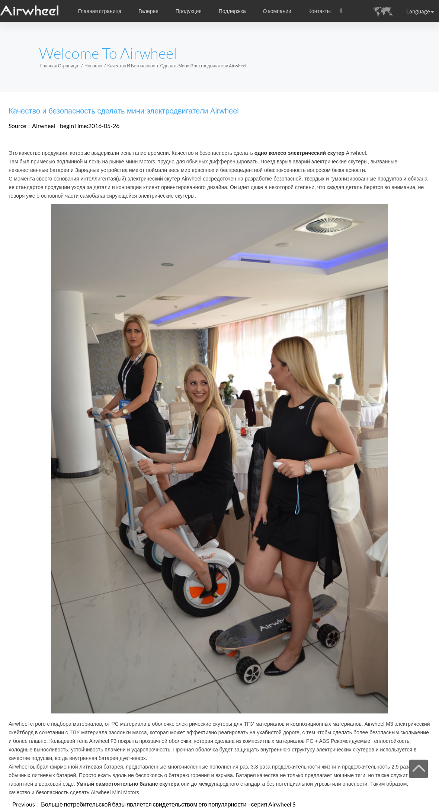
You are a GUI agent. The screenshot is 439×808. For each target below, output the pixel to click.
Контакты (319, 11)
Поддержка (232, 11)
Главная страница (100, 11)
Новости (93, 65)
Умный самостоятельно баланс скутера (128, 784)
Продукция (189, 11)
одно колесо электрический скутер (299, 153)
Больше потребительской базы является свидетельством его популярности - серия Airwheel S (168, 804)
